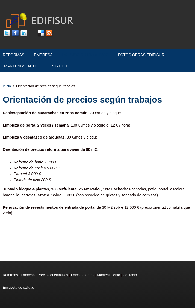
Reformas (13, 55)
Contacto (56, 66)
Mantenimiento (20, 66)
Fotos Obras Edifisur (141, 55)
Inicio (7, 86)
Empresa (43, 55)
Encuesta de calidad (18, 287)
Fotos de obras (82, 275)
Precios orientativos (85, 55)
